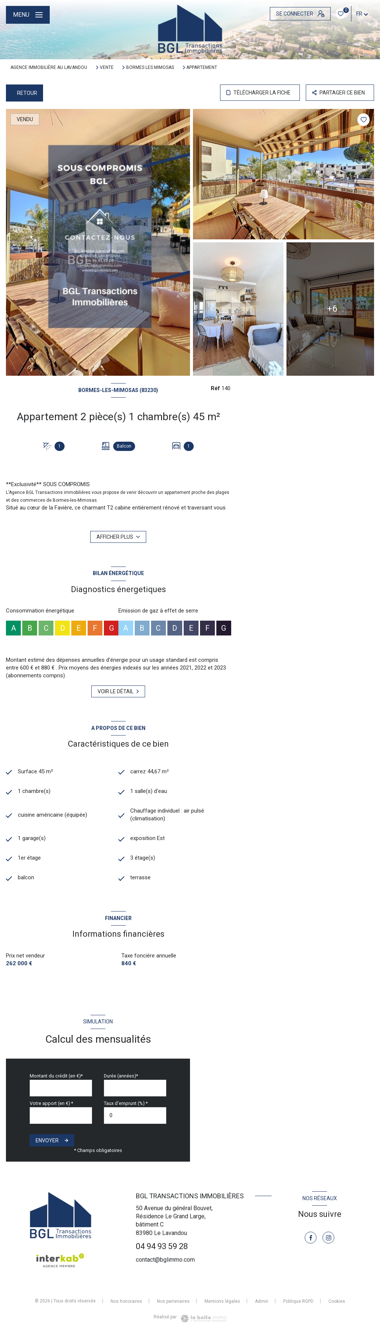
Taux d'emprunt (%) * (126, 1103)
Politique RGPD (298, 1301)
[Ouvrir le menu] (28, 15)
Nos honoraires (126, 1301)
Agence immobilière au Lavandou (48, 67)
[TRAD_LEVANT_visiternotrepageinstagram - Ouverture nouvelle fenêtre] (328, 1238)
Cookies (336, 1301)
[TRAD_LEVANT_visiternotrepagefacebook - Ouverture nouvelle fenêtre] (311, 1238)
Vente (107, 67)
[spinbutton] (135, 1115)
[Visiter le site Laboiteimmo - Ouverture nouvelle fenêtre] (202, 1318)
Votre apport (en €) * (51, 1103)
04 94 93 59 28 (162, 1246)
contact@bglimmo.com (165, 1259)
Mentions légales (222, 1301)
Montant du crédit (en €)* (56, 1076)
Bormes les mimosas (150, 67)
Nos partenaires (173, 1301)
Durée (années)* (121, 1076)
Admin (261, 1301)
